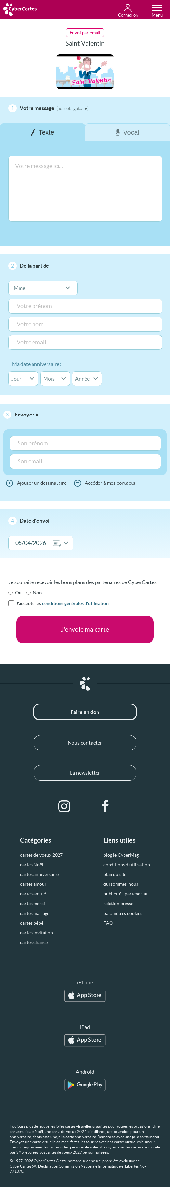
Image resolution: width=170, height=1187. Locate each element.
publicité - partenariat (125, 893)
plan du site (114, 874)
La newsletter (85, 773)
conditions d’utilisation (126, 864)
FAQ (108, 923)
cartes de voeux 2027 (41, 855)
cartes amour (33, 884)
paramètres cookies (122, 913)
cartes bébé (31, 923)
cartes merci (32, 903)
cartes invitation (36, 932)
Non (37, 592)
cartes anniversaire (39, 874)
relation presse (118, 903)
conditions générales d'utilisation (75, 603)
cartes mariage (34, 913)
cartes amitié (33, 893)
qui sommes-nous (120, 884)
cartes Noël (31, 864)
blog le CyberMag (121, 855)
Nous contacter (85, 743)
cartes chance (34, 942)
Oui (19, 592)
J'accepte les (62, 603)
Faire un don (85, 712)
